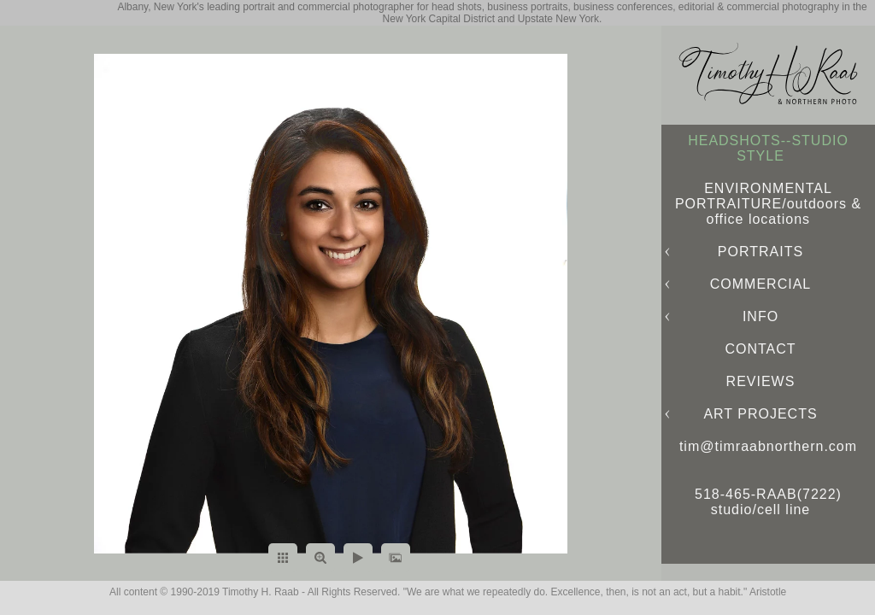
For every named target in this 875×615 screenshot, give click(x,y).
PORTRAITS (760, 251)
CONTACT (760, 349)
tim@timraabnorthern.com (768, 446)
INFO (760, 316)
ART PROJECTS (760, 414)
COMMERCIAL (760, 284)
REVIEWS (761, 381)
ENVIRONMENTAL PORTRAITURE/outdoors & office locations (768, 203)
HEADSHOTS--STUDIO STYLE (768, 148)
